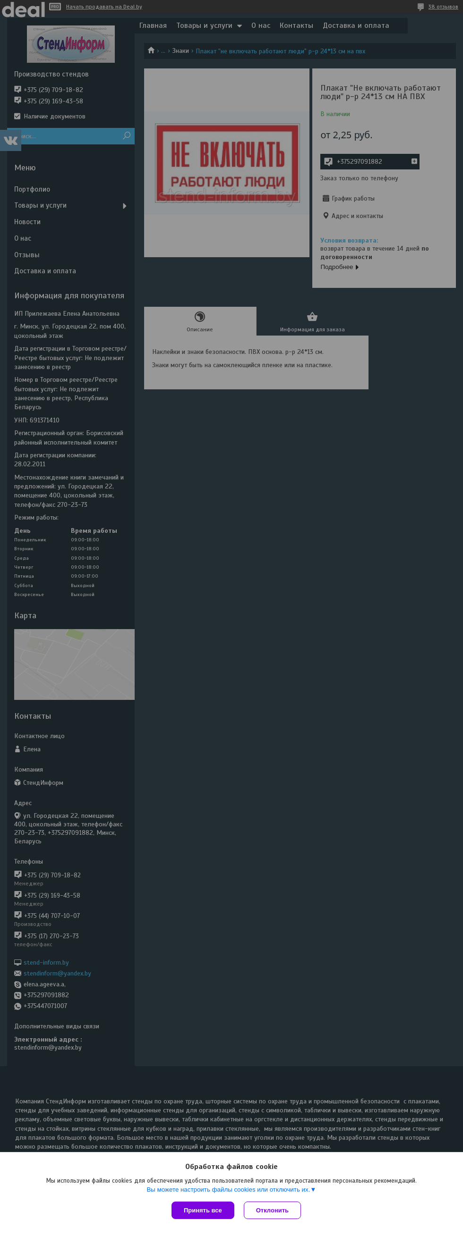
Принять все (203, 1210)
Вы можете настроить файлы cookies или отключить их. (228, 1189)
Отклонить (272, 1210)
